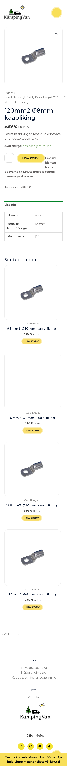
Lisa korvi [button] (32, 341)
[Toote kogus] (9, 158)
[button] (56, 33)
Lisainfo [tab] (10, 205)
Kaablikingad (43, 97)
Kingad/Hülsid (23, 97)
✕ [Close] (63, 759)
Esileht (8, 93)
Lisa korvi (31, 158)
